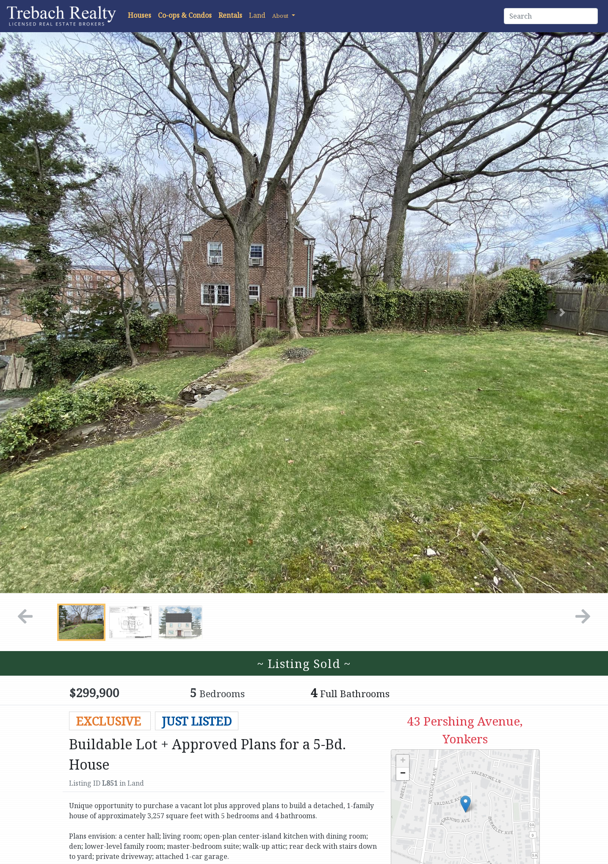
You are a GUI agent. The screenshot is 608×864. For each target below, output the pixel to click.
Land (257, 15)
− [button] (403, 773)
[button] (283, 15)
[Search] (551, 16)
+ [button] (403, 761)
